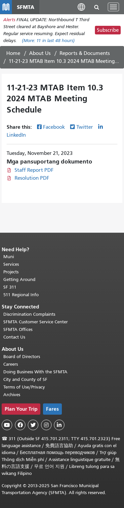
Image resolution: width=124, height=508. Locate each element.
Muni (8, 256)
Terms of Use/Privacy (24, 387)
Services (11, 264)
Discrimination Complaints (29, 314)
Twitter (84, 127)
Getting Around (19, 279)
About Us (40, 53)
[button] (81, 6)
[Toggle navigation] (113, 7)
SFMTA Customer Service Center (35, 322)
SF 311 (10, 287)
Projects (11, 272)
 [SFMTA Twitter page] (33, 425)
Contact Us (14, 337)
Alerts (9, 20)
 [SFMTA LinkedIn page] (59, 425)
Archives (11, 394)
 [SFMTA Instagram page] (46, 425)
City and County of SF (25, 379)
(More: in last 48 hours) (48, 40)
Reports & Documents (85, 53)
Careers (10, 364)
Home (13, 53)
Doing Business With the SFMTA (35, 372)
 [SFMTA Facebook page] (20, 425)
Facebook (54, 127)
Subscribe (108, 30)
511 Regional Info (21, 295)
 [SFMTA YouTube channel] (7, 425)
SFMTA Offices (17, 329)
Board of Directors (21, 356)
